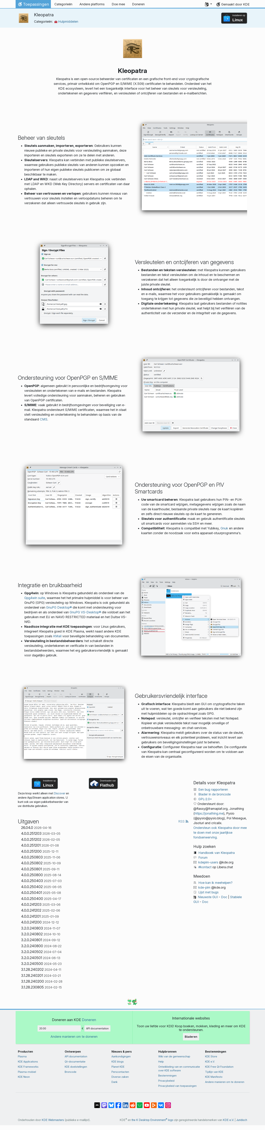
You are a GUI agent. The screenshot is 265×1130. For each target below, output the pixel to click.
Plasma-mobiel (27, 1071)
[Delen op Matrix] (97, 1103)
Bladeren (191, 1036)
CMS (43, 419)
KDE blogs (117, 1061)
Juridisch (241, 1120)
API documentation (97, 1028)
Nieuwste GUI (208, 897)
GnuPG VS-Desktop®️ (85, 612)
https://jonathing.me (209, 813)
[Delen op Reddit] (132, 1103)
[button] (208, 4)
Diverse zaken (120, 1076)
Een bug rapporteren (213, 789)
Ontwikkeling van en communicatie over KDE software (179, 1068)
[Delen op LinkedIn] (125, 1103)
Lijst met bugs (208, 892)
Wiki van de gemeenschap (174, 1056)
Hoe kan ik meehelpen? (215, 883)
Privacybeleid (166, 1080)
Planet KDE (117, 1066)
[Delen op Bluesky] (111, 1103)
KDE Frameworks (28, 1066)
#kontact (204, 867)
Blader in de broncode (214, 794)
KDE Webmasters (53, 1120)
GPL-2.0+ (205, 799)
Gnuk (224, 528)
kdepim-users (208, 862)
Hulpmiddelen (66, 21)
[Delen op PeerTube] (154, 1103)
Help (161, 1061)
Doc (224, 897)
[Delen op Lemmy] (140, 1103)
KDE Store (211, 1056)
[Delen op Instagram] (168, 1103)
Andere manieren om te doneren (74, 1036)
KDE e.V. (210, 1061)
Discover (59, 793)
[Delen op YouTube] (147, 1103)
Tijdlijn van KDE (214, 1071)
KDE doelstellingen (76, 1066)
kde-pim (204, 887)
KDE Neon (24, 1076)
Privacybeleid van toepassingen (177, 1085)
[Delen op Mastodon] (104, 1103)
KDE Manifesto (213, 1076)
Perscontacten (120, 1071)
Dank (114, 1081)
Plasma (22, 1056)
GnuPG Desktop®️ (59, 607)
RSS (183, 821)
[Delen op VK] (161, 1103)
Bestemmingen (167, 1075)
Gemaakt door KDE (235, 4)
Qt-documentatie (75, 1061)
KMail (57, 636)
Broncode (70, 1071)
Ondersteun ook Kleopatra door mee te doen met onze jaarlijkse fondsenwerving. (220, 832)
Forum (203, 857)
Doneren (89, 1020)
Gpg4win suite (34, 598)
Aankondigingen (121, 1056)
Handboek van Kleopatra (216, 853)
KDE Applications (28, 1061)
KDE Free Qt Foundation (219, 1066)
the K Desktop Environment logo (152, 1120)
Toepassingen (33, 5)
